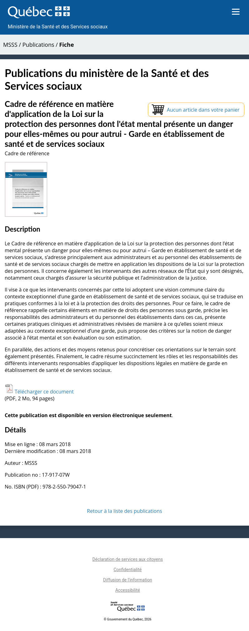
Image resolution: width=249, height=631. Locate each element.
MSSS (10, 44)
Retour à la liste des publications (124, 511)
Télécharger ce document (39, 391)
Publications (38, 44)
